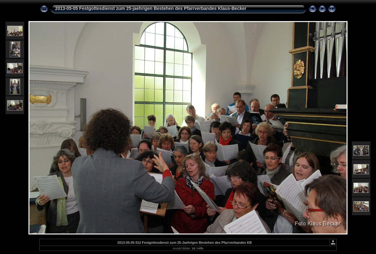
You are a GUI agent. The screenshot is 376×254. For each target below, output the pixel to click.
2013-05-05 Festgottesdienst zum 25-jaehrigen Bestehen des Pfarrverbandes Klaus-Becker (150, 8)
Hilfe (200, 248)
